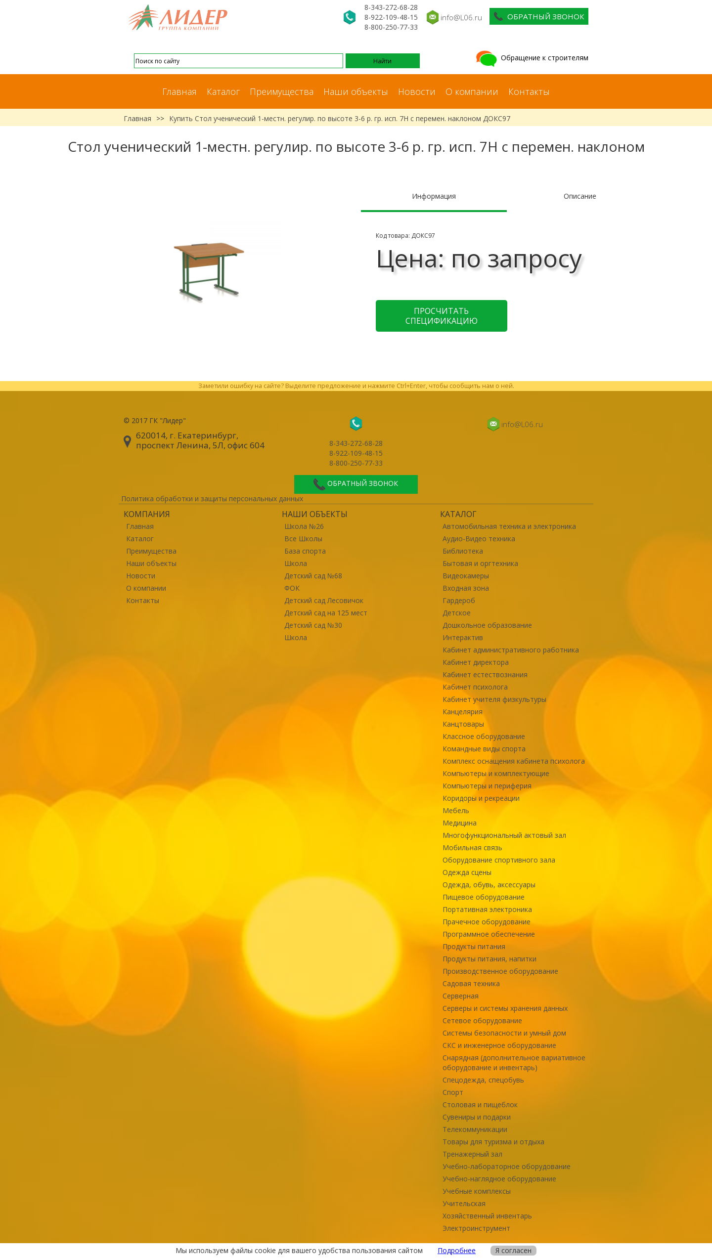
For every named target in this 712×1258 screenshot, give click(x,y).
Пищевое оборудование (484, 897)
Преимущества (281, 91)
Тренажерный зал (472, 1154)
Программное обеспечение (489, 934)
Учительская (464, 1203)
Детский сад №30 (313, 625)
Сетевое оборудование (482, 1020)
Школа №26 (304, 526)
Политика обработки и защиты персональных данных (212, 498)
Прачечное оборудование (487, 921)
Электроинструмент (476, 1228)
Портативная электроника (487, 909)
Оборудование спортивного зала (499, 860)
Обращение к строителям (531, 57)
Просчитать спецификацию (441, 315)
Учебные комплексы (477, 1191)
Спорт (453, 1092)
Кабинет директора (476, 662)
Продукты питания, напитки (489, 958)
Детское (457, 612)
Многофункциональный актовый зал (504, 835)
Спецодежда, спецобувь (483, 1079)
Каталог (223, 91)
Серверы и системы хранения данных (505, 1008)
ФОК (292, 588)
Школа (295, 563)
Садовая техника (471, 983)
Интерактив (463, 637)
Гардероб (459, 600)
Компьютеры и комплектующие (496, 773)
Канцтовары (463, 724)
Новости (417, 91)
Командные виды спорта (484, 748)
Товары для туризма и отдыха (493, 1141)
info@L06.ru (461, 17)
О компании (471, 91)
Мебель (456, 810)
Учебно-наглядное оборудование (499, 1178)
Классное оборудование (484, 736)
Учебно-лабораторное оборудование (507, 1166)
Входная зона (466, 588)
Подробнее (457, 1250)
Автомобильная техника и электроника (509, 526)
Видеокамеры (466, 575)
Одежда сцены (467, 872)
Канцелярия (463, 711)
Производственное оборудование (500, 971)
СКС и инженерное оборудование (499, 1045)
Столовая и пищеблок (480, 1104)
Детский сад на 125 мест (325, 612)
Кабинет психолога (475, 687)
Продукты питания (474, 946)
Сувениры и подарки (477, 1117)
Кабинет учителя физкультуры (494, 699)
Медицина (460, 822)
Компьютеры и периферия (487, 785)
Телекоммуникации (475, 1129)
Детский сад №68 (313, 575)
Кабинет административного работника (511, 649)
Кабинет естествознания (485, 674)
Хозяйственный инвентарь (487, 1215)
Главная (179, 91)
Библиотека (463, 551)
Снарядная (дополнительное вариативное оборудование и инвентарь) (514, 1062)
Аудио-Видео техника (479, 538)
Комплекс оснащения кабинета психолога (514, 761)
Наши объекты (355, 91)
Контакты (529, 91)
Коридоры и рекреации (481, 798)
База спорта (305, 551)
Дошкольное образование (487, 625)
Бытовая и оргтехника (480, 563)
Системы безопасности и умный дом (504, 1033)
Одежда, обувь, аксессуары (489, 884)
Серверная (461, 995)
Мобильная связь (472, 847)
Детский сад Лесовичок (323, 600)
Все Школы (303, 538)
